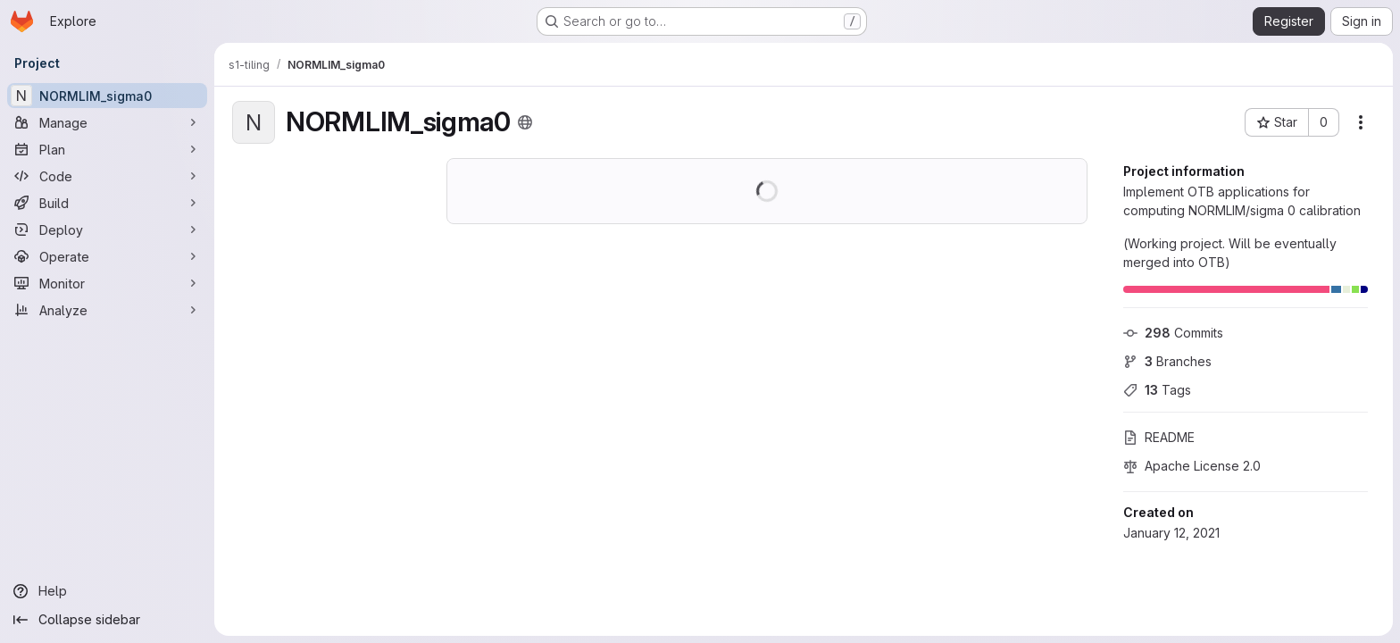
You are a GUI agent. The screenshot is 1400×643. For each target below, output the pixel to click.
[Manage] (107, 122)
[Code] (107, 175)
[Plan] (107, 149)
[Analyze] (107, 309)
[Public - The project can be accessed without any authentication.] (525, 122)
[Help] (107, 591)
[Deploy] (107, 229)
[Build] (107, 202)
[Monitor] (107, 283)
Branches (1167, 361)
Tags (1157, 389)
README (1159, 437)
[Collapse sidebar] (107, 619)
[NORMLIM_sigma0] (107, 95)
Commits (1173, 332)
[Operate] (107, 256)
